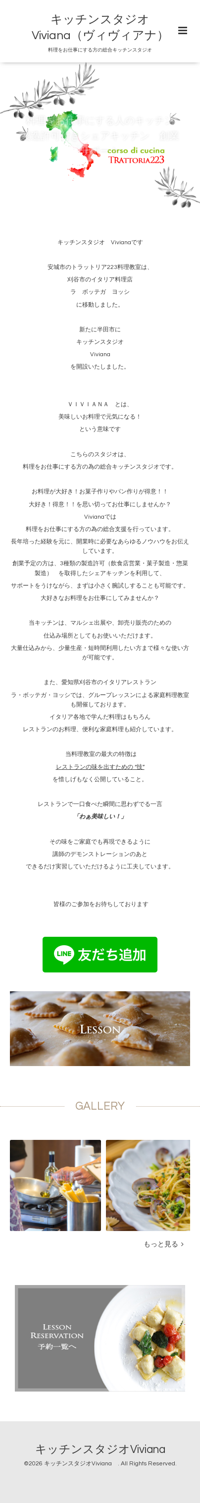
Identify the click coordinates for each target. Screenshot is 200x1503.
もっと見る (164, 1244)
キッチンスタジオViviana (106, 1449)
